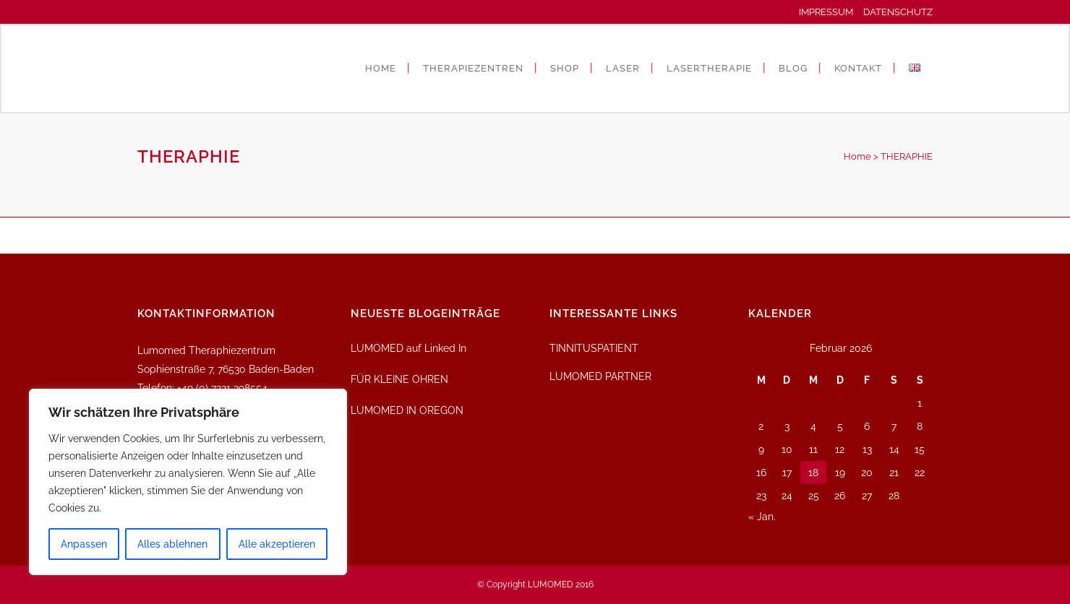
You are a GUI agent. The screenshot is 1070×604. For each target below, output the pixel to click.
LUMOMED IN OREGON (407, 410)
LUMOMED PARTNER (600, 376)
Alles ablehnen (172, 544)
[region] (188, 482)
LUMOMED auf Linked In (408, 348)
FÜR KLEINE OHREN (399, 379)
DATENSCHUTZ (898, 12)
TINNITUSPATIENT (593, 348)
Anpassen (84, 544)
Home (857, 156)
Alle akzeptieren (277, 544)
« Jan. (762, 516)
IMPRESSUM (830, 12)
